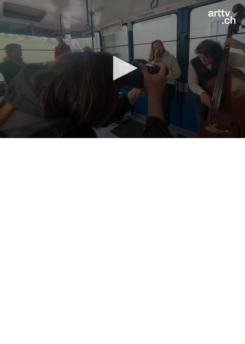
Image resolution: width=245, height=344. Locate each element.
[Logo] (221, 17)
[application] (122, 69)
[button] (122, 68)
